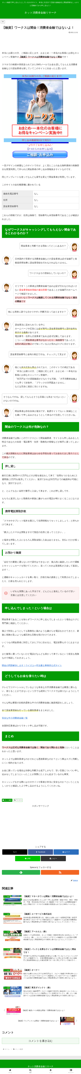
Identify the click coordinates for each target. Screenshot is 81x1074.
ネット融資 (7, 800)
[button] (53, 858)
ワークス (18, 800)
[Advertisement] (40, 41)
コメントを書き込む (40, 1041)
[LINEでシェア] (27, 858)
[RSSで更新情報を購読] (60, 872)
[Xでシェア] (14, 852)
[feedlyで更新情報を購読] (21, 872)
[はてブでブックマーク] (66, 852)
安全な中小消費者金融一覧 (15, 718)
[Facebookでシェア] (40, 852)
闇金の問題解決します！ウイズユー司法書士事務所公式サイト (32, 665)
